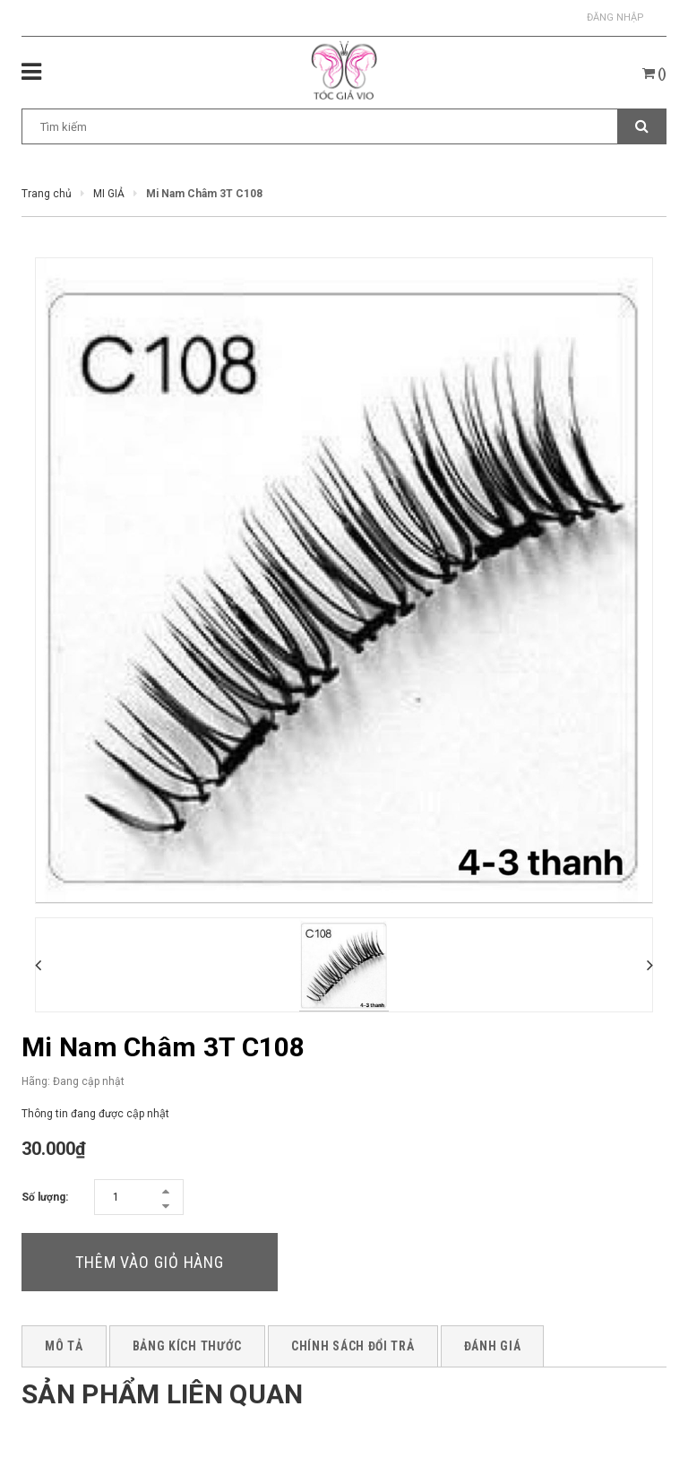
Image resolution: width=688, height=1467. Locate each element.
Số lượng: (45, 1197)
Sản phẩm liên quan (162, 1394)
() (654, 73)
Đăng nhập (615, 17)
